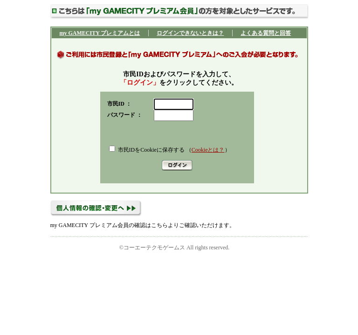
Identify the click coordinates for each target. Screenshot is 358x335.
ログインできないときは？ (190, 33)
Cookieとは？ (208, 150)
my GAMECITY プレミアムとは (100, 33)
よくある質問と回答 (266, 33)
